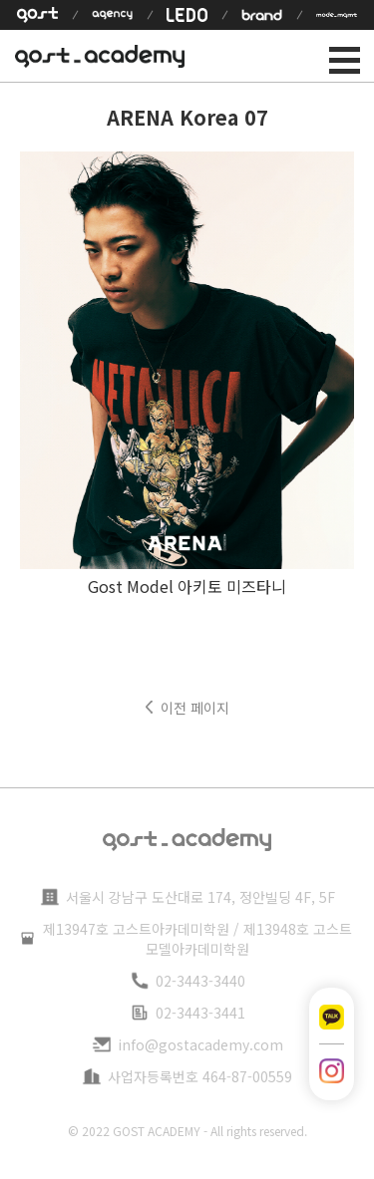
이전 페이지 (195, 708)
